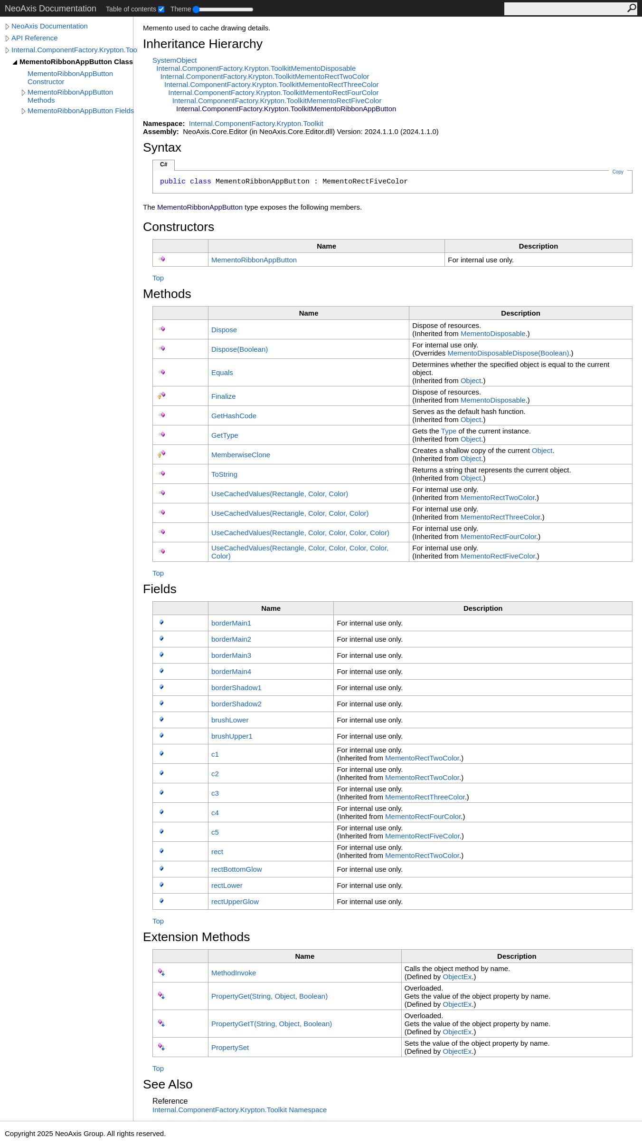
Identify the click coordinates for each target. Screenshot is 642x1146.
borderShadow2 (236, 704)
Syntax (162, 147)
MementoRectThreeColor (500, 517)
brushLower (229, 720)
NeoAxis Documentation (49, 26)
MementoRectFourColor (498, 536)
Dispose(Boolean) (239, 349)
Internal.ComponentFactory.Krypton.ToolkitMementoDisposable (256, 68)
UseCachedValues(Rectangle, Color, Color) (279, 494)
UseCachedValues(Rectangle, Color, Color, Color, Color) (300, 533)
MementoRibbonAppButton (254, 260)
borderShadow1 (236, 688)
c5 (215, 832)
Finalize (223, 396)
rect (217, 851)
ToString (224, 474)
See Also (168, 1084)
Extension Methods (196, 937)
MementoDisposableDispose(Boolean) (508, 353)
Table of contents (131, 9)
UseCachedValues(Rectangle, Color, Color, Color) (290, 513)
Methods (167, 294)
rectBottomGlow (236, 869)
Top (158, 278)
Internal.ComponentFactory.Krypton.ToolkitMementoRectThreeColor (271, 84)
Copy (618, 171)
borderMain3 (231, 655)
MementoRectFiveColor (498, 556)
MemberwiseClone (240, 455)
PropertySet (230, 1047)
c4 (215, 813)
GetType (224, 435)
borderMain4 (231, 671)
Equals (222, 372)
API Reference (34, 38)
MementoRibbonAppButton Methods (70, 96)
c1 (215, 754)
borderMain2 (231, 639)
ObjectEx (457, 977)
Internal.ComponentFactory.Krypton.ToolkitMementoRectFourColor (273, 92)
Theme (180, 9)
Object (471, 380)
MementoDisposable (493, 333)
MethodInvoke (233, 973)
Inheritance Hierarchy (203, 44)
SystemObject (174, 60)
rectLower (227, 885)
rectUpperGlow (235, 901)
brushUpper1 (232, 736)
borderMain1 (231, 623)
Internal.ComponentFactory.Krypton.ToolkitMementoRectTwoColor (264, 76)
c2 (215, 774)
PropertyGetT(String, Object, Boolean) (271, 1024)
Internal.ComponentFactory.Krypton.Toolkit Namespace (239, 1110)
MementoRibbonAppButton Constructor (70, 77)
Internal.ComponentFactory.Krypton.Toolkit (74, 50)
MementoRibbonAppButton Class (76, 62)
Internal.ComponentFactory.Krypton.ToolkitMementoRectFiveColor (277, 100)
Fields (160, 589)
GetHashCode (233, 416)
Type (449, 431)
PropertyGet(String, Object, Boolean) (269, 996)
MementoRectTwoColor (498, 497)
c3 (215, 793)
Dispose (224, 330)
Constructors (178, 227)
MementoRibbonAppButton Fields (81, 110)
